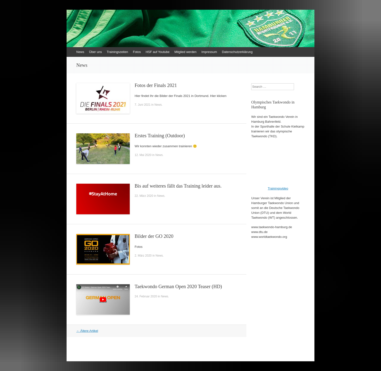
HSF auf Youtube (157, 52)
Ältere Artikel (87, 331)
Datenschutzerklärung (237, 52)
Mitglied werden (185, 52)
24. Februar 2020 (146, 296)
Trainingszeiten (117, 52)
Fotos (137, 52)
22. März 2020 (144, 196)
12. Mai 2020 (143, 155)
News (80, 52)
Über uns (95, 52)
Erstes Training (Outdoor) (160, 135)
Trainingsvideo (278, 188)
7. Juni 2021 (142, 104)
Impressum (209, 52)
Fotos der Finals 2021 (156, 85)
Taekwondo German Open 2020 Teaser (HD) (178, 286)
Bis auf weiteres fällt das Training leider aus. (178, 186)
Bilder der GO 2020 (154, 236)
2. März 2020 (143, 255)
